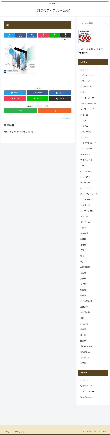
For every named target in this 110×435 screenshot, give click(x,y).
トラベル (84, 126)
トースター (85, 137)
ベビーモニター (87, 188)
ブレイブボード (87, 149)
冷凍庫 (83, 239)
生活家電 (84, 307)
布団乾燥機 (85, 267)
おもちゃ (84, 69)
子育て (83, 250)
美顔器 (83, 329)
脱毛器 (83, 335)
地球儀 (83, 245)
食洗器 (83, 363)
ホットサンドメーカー (90, 194)
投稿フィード (86, 386)
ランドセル (85, 222)
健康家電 (84, 233)
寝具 (82, 262)
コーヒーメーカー (88, 98)
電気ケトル (85, 358)
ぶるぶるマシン (87, 75)
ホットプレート (87, 199)
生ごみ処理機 (86, 301)
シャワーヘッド (87, 109)
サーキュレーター (88, 103)
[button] (105, 23)
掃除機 (83, 278)
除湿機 (83, 341)
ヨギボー (84, 216)
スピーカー (85, 115)
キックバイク (86, 86)
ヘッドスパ (85, 177)
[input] (93, 23)
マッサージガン (87, 211)
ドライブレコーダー (89, 143)
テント (83, 120)
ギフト (83, 92)
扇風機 (83, 273)
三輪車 (83, 228)
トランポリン (86, 132)
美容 (82, 318)
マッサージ (85, 205)
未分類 (83, 284)
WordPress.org (86, 397)
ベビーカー (85, 182)
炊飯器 (83, 295)
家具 (82, 256)
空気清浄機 (85, 312)
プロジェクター (87, 160)
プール (83, 166)
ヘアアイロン (86, 171)
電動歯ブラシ (86, 346)
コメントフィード (88, 391)
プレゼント (85, 154)
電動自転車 (85, 352)
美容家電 (84, 324)
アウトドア (85, 81)
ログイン (84, 380)
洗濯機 (83, 290)
